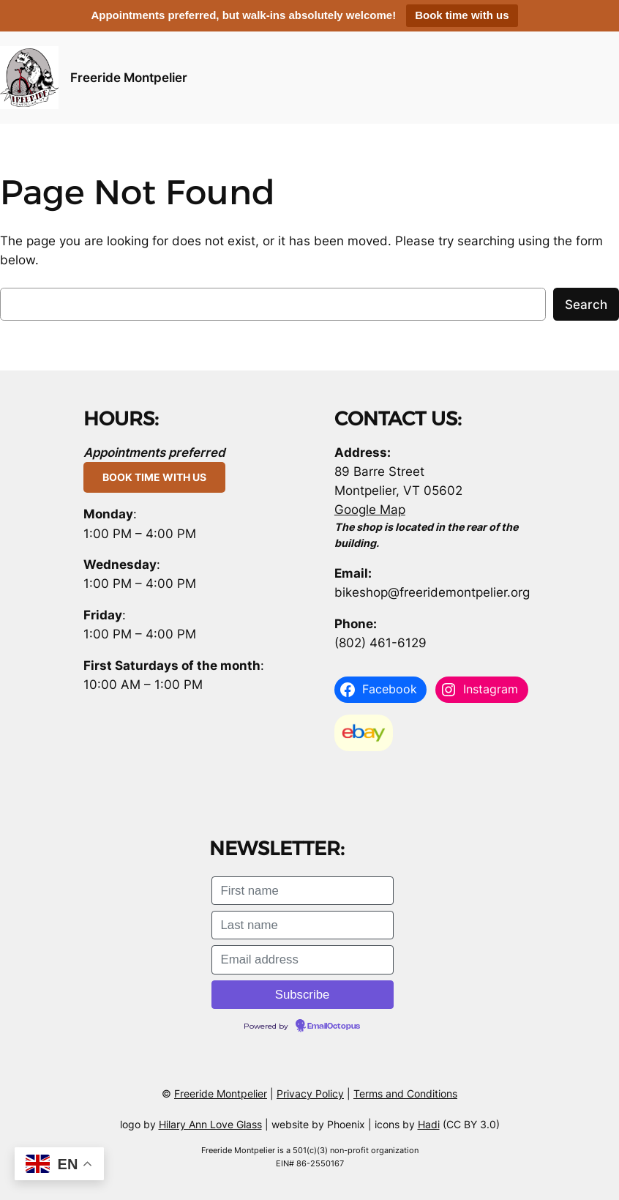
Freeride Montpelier (128, 77)
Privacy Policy (310, 1093)
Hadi (429, 1124)
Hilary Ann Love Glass (210, 1124)
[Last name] (302, 925)
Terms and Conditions (405, 1093)
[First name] (302, 890)
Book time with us (462, 15)
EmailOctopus (333, 1026)
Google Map (369, 509)
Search (586, 304)
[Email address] (302, 959)
